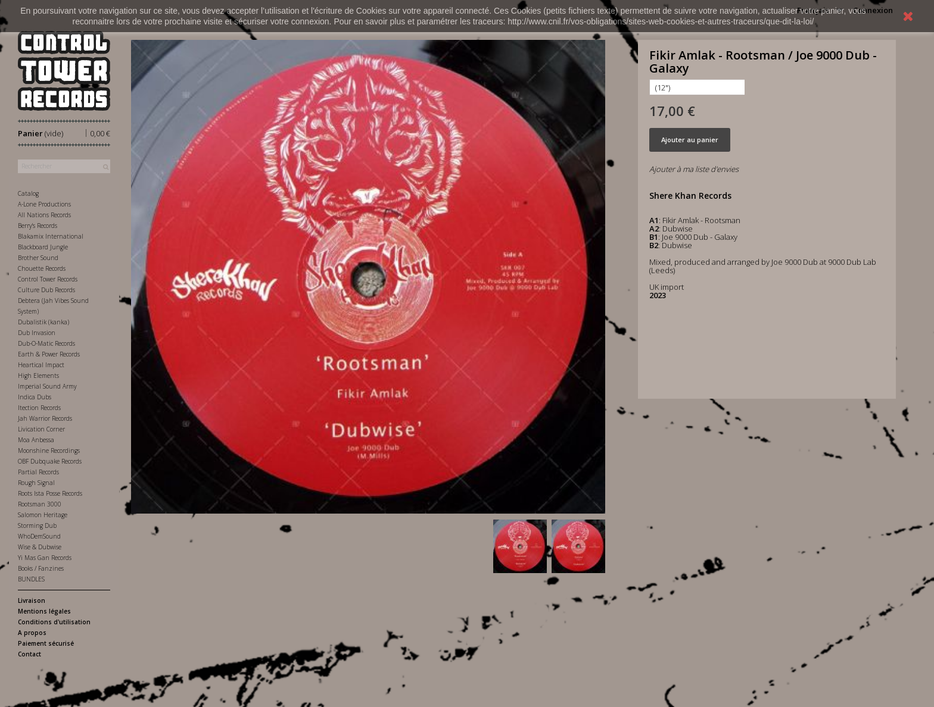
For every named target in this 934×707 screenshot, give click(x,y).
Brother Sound (38, 258)
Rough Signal (36, 482)
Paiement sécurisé (46, 643)
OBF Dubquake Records (50, 461)
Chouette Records (42, 268)
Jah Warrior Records (45, 418)
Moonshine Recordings (49, 450)
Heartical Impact (41, 365)
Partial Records (38, 472)
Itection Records (39, 407)
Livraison (31, 600)
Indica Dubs (34, 397)
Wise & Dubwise (39, 547)
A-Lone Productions (44, 204)
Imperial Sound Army (47, 386)
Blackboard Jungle (43, 247)
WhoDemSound (39, 536)
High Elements (38, 375)
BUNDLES (31, 579)
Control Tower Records (47, 279)
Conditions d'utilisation (54, 622)
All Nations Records (44, 215)
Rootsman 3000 (39, 504)
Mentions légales (44, 611)
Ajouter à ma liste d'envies (694, 169)
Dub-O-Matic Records (46, 343)
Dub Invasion (36, 333)
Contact (29, 654)
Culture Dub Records (46, 290)
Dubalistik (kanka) (43, 322)
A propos (32, 632)
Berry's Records (37, 225)
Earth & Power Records (49, 354)
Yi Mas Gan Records (44, 557)
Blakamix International (50, 236)
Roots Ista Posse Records (50, 493)
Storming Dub (37, 525)
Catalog (28, 193)
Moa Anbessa (36, 440)
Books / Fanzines (41, 568)
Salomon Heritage (42, 515)
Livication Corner (41, 429)
